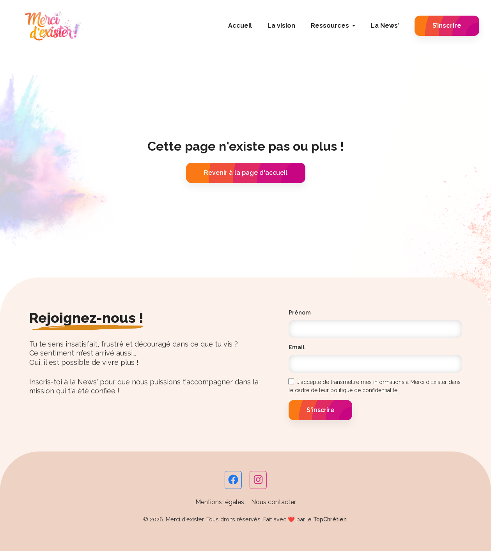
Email (297, 347)
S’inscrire (447, 25)
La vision (281, 25)
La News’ (385, 25)
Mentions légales (219, 502)
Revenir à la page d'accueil (245, 172)
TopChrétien (330, 519)
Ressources (330, 25)
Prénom (300, 312)
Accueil (240, 25)
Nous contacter (273, 502)
